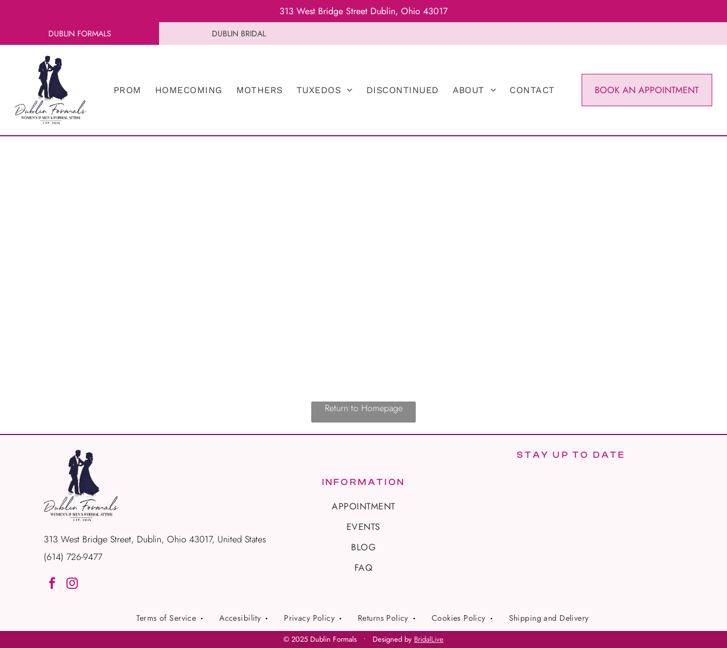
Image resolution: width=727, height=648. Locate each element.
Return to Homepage (364, 408)
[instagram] (72, 585)
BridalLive (429, 639)
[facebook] (52, 585)
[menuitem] (127, 90)
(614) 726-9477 (73, 556)
